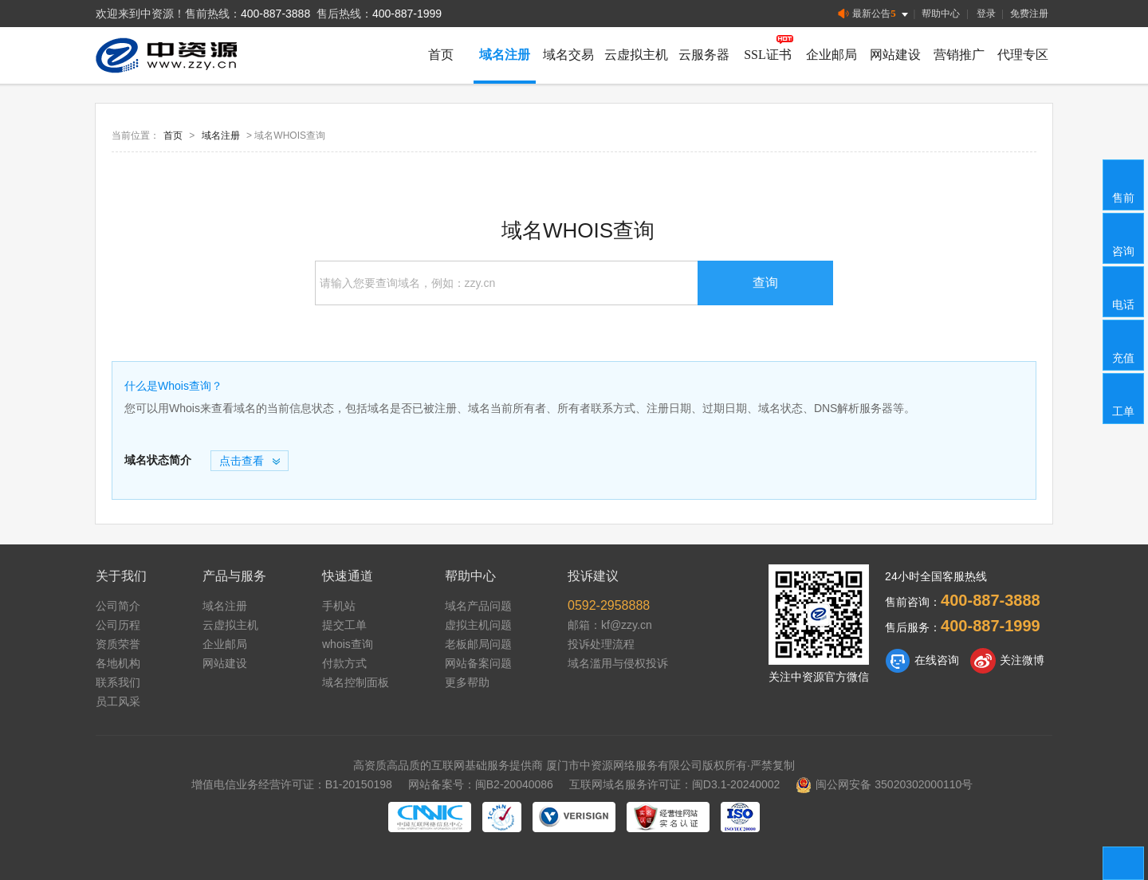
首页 (441, 54)
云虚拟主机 (636, 54)
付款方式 (344, 663)
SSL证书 (768, 54)
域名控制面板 (355, 682)
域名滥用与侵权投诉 (618, 663)
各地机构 (118, 663)
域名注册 (504, 54)
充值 (1124, 344)
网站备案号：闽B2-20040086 (480, 784)
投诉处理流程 (601, 644)
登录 (986, 13)
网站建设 (895, 54)
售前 (1124, 184)
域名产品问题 (478, 605)
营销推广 (959, 54)
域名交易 (568, 54)
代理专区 (1022, 54)
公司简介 (118, 605)
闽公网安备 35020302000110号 (884, 784)
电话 (1124, 291)
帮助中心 (941, 13)
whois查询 (347, 644)
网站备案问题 (478, 663)
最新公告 (874, 14)
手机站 (339, 605)
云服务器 (703, 54)
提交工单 (344, 625)
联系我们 (118, 682)
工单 (1124, 398)
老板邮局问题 (478, 644)
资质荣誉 (118, 644)
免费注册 (1029, 13)
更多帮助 (467, 682)
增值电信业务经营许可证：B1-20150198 (291, 784)
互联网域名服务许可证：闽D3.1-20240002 (674, 784)
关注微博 (1007, 661)
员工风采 (118, 701)
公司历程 (118, 625)
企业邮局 (831, 54)
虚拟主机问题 (478, 625)
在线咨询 (922, 661)
